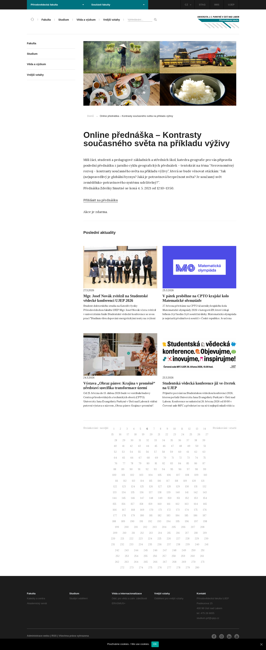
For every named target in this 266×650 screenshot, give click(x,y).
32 (147, 440)
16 (120, 434)
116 (159, 480)
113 (133, 480)
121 (202, 480)
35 (171, 440)
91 (139, 469)
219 (205, 533)
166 (115, 509)
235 (150, 544)
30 (132, 440)
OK (155, 644)
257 (164, 556)
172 (169, 509)
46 (164, 446)
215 (169, 533)
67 (140, 457)
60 (179, 451)
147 (142, 498)
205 (174, 527)
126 (151, 486)
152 (187, 498)
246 (155, 550)
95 (171, 469)
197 (196, 521)
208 (202, 527)
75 (204, 457)
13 (197, 428)
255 (146, 556)
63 (204, 451)
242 (117, 550)
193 (159, 521)
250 (193, 550)
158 (141, 504)
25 (190, 434)
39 (203, 440)
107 (178, 475)
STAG (202, 4)
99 (204, 469)
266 (155, 561)
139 (169, 492)
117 (168, 480)
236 (159, 544)
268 (174, 561)
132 (204, 486)
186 (195, 515)
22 (166, 434)
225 (159, 538)
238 (178, 544)
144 (115, 498)
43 (139, 446)
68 (148, 457)
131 (195, 486)
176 (205, 509)
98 (196, 469)
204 (164, 527)
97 (188, 469)
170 (151, 509)
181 (151, 515)
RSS (54, 635)
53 (123, 451)
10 (174, 428)
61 (188, 451)
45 (155, 446)
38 (195, 440)
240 (197, 544)
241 (206, 544)
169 (142, 509)
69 (156, 457)
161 (168, 504)
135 (133, 492)
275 (150, 567)
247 (165, 550)
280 (197, 567)
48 (180, 446)
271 (202, 561)
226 (169, 538)
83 (171, 463)
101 (123, 475)
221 (122, 538)
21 (159, 434)
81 (156, 463)
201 (136, 527)
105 (160, 475)
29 (123, 440)
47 (172, 446)
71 (172, 457)
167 (124, 509)
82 (163, 463)
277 (169, 567)
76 (115, 463)
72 (180, 457)
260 (192, 556)
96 (180, 469)
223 (141, 538)
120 (194, 480)
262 (117, 561)
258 (174, 556)
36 (179, 440)
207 (193, 527)
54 (131, 451)
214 (160, 533)
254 (136, 556)
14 (204, 428)
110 (205, 475)
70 (164, 457)
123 (124, 486)
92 (147, 469)
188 (114, 521)
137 (151, 492)
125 (142, 486)
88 (114, 469)
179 (133, 515)
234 (141, 544)
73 (188, 457)
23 (174, 434)
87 (204, 463)
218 (196, 533)
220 (113, 538)
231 (113, 544)
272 (122, 567)
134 (124, 492)
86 (195, 463)
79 (139, 463)
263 (126, 561)
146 (133, 498)
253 (127, 556)
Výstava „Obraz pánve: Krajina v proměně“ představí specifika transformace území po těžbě (119, 387)
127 (160, 486)
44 (147, 446)
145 (124, 498)
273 (132, 567)
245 (146, 550)
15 (112, 434)
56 (147, 451)
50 (197, 446)
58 (163, 451)
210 (124, 533)
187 (204, 515)
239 (187, 544)
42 (131, 446)
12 (189, 428)
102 (132, 475)
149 (160, 498)
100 (114, 475)
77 (124, 463)
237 (169, 544)
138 (159, 492)
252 (118, 556)
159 (150, 504)
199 (117, 527)
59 (171, 451)
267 (165, 561)
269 (184, 561)
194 (169, 521)
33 (155, 440)
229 (197, 538)
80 (148, 463)
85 (187, 463)
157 (132, 504)
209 (115, 533)
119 (185, 480)
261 (202, 556)
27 (207, 434)
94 (163, 469)
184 (177, 515)
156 (123, 504)
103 (141, 475)
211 (133, 533)
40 (115, 446)
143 (205, 492)
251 (202, 550)
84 (179, 463)
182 (159, 515)
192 (150, 521)
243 (126, 550)
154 (205, 498)
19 (143, 434)
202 (145, 527)
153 (196, 498)
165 (205, 504)
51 (205, 446)
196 (187, 521)
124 (133, 486)
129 (178, 486)
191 (141, 521)
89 (122, 469)
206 (183, 527)
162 (177, 504)
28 (115, 440)
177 (115, 515)
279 (188, 567)
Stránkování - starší (224, 428)
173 (178, 509)
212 (142, 533)
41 (123, 446)
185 (186, 515)
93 (155, 469)
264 (136, 561)
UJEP (231, 4)
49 (188, 446)
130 (187, 486)
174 (187, 509)
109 (196, 475)
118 (176, 480)
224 (150, 538)
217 (187, 533)
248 (174, 550)
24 (182, 434)
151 (178, 498)
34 (163, 440)
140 (178, 492)
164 (196, 504)
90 (131, 469)
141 (187, 492)
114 (142, 480)
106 (169, 475)
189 (123, 521)
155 (114, 504)
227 (178, 538)
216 (178, 533)
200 (126, 527)
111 (116, 480)
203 (155, 527)
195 (178, 521)
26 (198, 434)
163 (187, 504)
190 (132, 521)
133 (115, 492)
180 (142, 515)
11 (182, 428)
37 (187, 440)
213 (151, 533)
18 (135, 434)
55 (139, 451)
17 (128, 434)
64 (115, 457)
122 (115, 486)
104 (151, 475)
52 (115, 451)
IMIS (216, 4)
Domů (90, 116)
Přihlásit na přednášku (100, 200)
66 (131, 457)
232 (122, 544)
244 (136, 550)
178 (124, 515)
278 (178, 567)
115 (150, 480)
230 (206, 538)
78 (132, 463)
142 (196, 492)
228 (187, 538)
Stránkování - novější (95, 428)
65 (123, 457)
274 (141, 567)
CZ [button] (188, 4)
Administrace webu (38, 635)
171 (160, 509)
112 (125, 480)
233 (131, 544)
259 (183, 556)
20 (151, 434)
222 (131, 538)
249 (184, 550)
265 (146, 561)
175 (196, 509)
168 (133, 509)
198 (205, 521)
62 (195, 451)
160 (160, 504)
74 (196, 457)
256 (155, 556)
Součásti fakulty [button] (118, 4)
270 (193, 561)
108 (187, 475)
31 (140, 440)
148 (151, 498)
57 (155, 451)
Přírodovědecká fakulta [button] (57, 4)
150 (169, 498)
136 (142, 492)
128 (169, 486)
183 (168, 515)
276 (160, 567)
